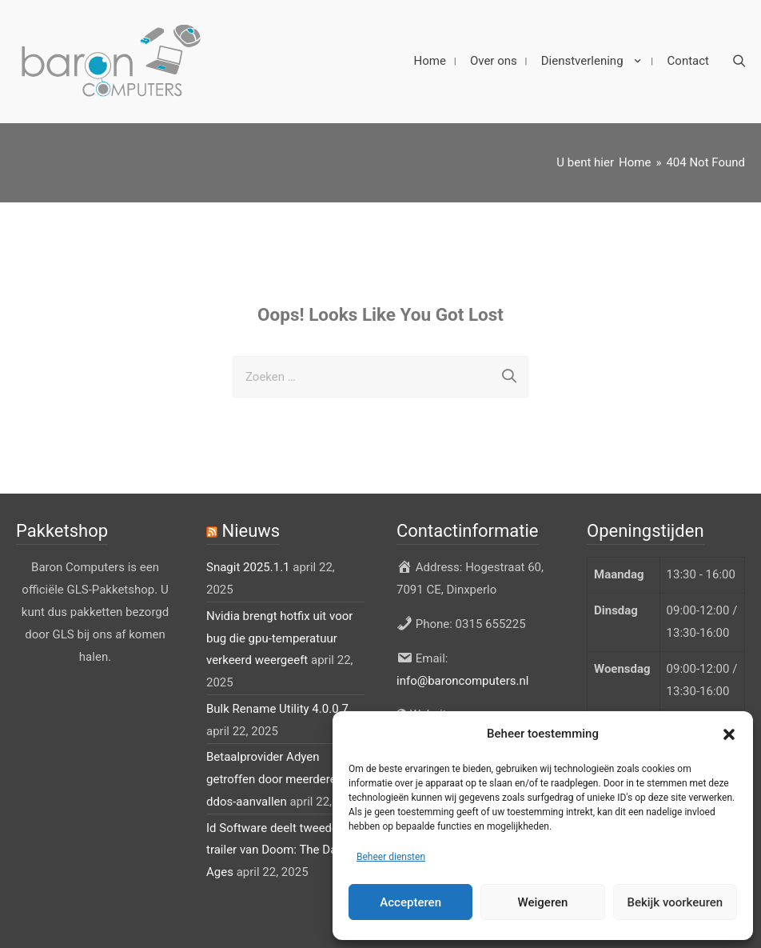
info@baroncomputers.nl (462, 677)
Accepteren (410, 902)
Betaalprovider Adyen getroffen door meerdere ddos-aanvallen (271, 776)
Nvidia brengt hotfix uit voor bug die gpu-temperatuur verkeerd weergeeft (279, 635)
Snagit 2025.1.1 (248, 565)
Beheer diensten (391, 856)
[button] (729, 734)
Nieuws (250, 528)
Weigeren (543, 902)
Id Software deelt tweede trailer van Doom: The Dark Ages (276, 847)
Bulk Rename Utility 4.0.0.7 (277, 705)
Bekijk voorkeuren (675, 902)
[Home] (635, 159)
